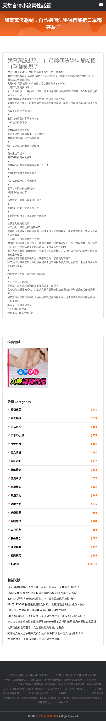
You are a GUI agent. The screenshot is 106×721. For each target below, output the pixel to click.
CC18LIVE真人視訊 (65, 675)
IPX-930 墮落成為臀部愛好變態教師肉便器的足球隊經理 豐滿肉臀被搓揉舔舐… (52, 621)
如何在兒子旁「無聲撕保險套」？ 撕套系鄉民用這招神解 (41, 598)
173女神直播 (53, 688)
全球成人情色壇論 (53, 679)
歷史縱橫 (55, 478)
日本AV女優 (55, 435)
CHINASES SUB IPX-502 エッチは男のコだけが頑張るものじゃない (46, 616)
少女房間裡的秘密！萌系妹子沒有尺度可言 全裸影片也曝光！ (43, 587)
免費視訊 (39, 688)
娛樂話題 (55, 512)
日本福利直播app (73, 688)
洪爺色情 (91, 679)
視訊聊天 (55, 555)
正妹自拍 (55, 427)
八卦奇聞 (55, 461)
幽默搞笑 (55, 470)
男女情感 (55, 452)
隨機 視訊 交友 (45, 702)
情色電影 (62, 693)
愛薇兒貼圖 (35, 679)
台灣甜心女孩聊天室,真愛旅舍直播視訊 (82, 698)
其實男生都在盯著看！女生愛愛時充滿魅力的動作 (35, 627)
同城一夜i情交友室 (38, 693)
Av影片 (55, 564)
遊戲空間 (55, 504)
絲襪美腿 (55, 409)
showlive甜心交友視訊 (37, 675)
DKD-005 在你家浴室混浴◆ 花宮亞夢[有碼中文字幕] (37, 610)
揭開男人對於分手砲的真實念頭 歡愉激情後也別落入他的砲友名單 (45, 633)
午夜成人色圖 (16, 675)
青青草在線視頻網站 (15, 679)
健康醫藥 (55, 547)
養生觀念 (55, 538)
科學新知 (55, 487)
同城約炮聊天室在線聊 (21, 688)
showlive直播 (61, 702)
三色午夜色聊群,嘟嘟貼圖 (30, 684)
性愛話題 (55, 444)
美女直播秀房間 (30, 698)
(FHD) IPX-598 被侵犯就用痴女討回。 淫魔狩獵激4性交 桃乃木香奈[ (46, 604)
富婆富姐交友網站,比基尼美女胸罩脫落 (64, 684)
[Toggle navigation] (101, 4)
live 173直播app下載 (50, 698)
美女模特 (55, 418)
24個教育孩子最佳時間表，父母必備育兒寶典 (33, 639)
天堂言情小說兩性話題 (47, 716)
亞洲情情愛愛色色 (73, 679)
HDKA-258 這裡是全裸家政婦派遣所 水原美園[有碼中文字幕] (42, 592)
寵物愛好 (55, 521)
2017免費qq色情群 (86, 675)
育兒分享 (55, 530)
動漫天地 (55, 495)
